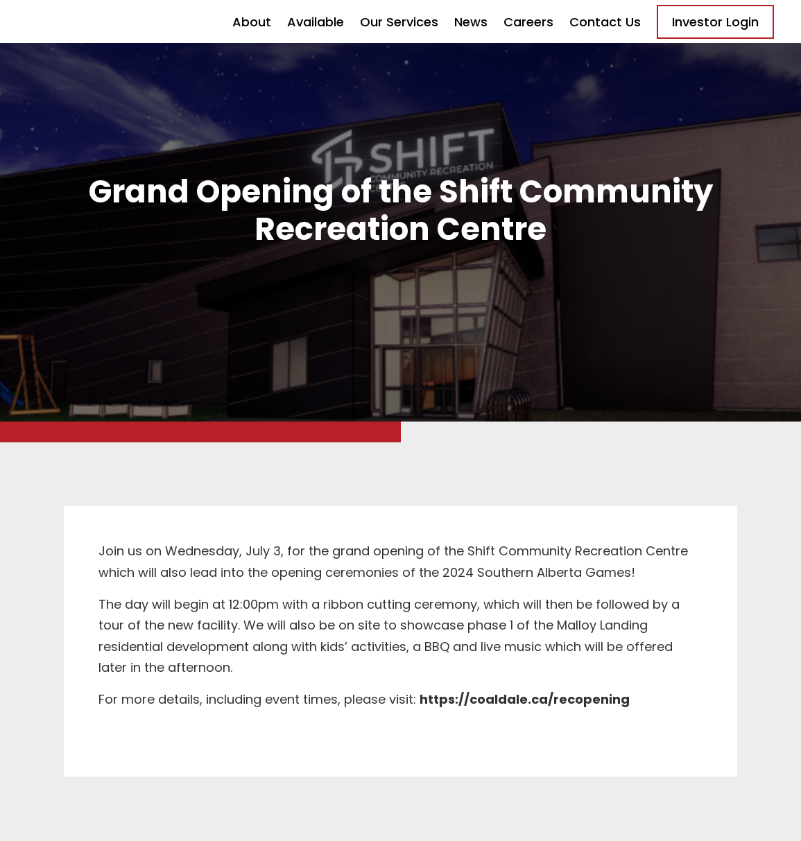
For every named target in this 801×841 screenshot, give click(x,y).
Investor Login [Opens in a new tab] (715, 22)
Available (315, 22)
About (251, 22)
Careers (528, 22)
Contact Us (605, 22)
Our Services (399, 22)
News (471, 22)
